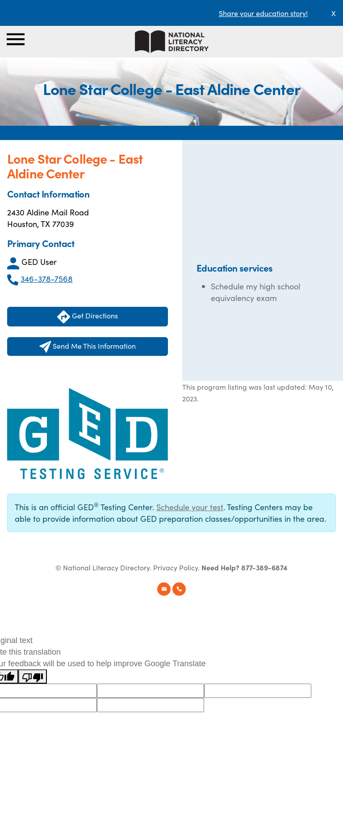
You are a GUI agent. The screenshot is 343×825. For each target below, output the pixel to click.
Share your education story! (263, 13)
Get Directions (87, 316)
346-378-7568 (47, 278)
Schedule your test (189, 506)
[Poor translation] (32, 676)
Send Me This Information (87, 347)
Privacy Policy (175, 567)
